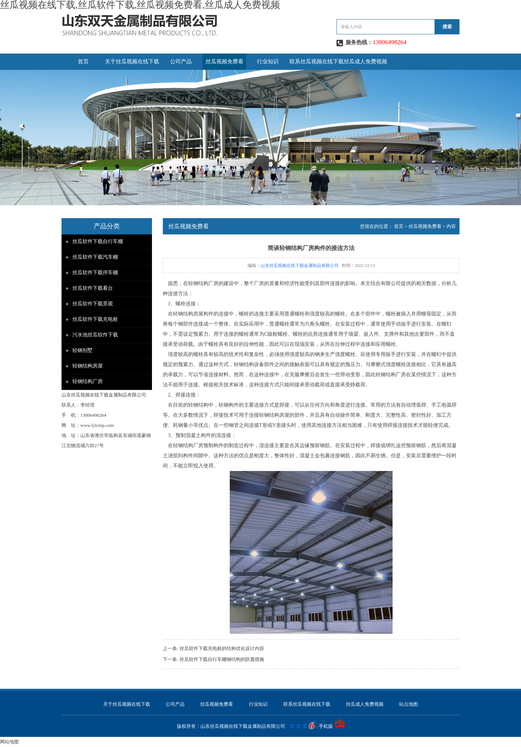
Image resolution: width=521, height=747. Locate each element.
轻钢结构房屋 (87, 366)
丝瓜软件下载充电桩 (95, 319)
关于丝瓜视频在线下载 (132, 61)
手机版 (326, 726)
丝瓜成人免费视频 (365, 61)
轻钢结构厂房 (87, 381)
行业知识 (268, 61)
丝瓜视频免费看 (224, 61)
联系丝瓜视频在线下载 (316, 61)
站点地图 (408, 704)
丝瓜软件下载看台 (92, 288)
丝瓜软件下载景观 (92, 303)
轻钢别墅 (82, 350)
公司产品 (181, 61)
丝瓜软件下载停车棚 (95, 272)
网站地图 (9, 741)
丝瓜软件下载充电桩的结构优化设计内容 (221, 648)
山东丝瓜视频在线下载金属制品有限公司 (299, 265)
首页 (83, 61)
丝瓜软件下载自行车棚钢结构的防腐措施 (221, 659)
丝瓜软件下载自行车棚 (97, 241)
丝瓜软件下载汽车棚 (95, 257)
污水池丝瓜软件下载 (95, 335)
